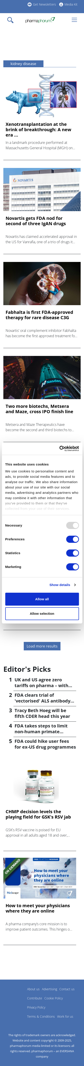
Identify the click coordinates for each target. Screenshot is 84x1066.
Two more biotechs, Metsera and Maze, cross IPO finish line (39, 409)
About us (33, 989)
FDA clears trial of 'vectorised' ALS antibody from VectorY (42, 701)
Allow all (42, 599)
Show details (60, 585)
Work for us (65, 1016)
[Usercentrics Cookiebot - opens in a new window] (60, 448)
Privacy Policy (36, 1007)
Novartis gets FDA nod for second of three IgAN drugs (36, 221)
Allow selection (42, 613)
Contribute (34, 998)
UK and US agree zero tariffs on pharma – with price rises (41, 685)
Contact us (67, 989)
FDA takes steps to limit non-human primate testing (41, 731)
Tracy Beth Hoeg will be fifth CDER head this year (42, 713)
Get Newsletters (44, 4)
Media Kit (71, 4)
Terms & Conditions (41, 1016)
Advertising (49, 989)
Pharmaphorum (16, 996)
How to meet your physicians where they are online (38, 908)
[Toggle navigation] (11, 20)
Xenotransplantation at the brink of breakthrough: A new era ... (38, 130)
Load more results (42, 646)
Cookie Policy (53, 998)
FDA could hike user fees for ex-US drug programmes (45, 744)
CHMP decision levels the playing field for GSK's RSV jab (38, 814)
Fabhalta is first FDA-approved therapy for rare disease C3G (39, 315)
